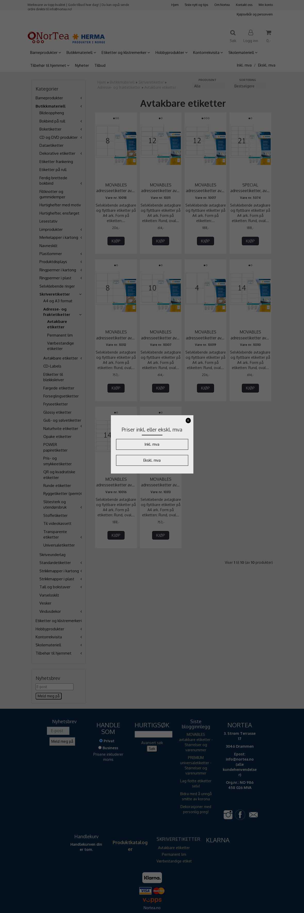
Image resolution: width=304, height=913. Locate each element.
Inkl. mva (152, 444)
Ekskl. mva (152, 460)
